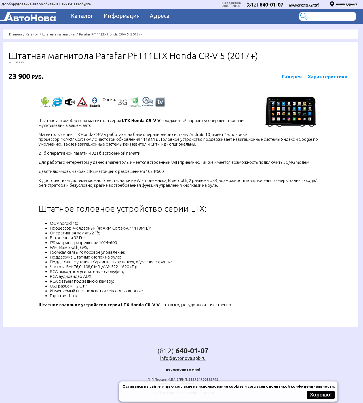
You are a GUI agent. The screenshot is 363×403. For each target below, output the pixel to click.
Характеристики (327, 76)
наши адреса (346, 4)
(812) (264, 4)
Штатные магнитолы (58, 34)
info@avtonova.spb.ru (183, 358)
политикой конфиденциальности (301, 386)
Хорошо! (321, 395)
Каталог (32, 34)
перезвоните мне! (303, 4)
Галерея (292, 76)
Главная (15, 34)
